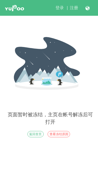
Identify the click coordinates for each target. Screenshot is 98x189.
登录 (59, 7)
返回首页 (35, 134)
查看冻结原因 (58, 134)
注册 (74, 7)
